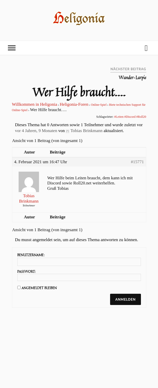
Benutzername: (31, 255)
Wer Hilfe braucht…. (78, 92)
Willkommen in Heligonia (34, 104)
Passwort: (26, 271)
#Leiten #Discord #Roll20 (130, 117)
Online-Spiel (99, 105)
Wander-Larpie (132, 77)
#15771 (137, 161)
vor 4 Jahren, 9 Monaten (36, 130)
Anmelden (125, 299)
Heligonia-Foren (74, 104)
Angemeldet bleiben (39, 288)
